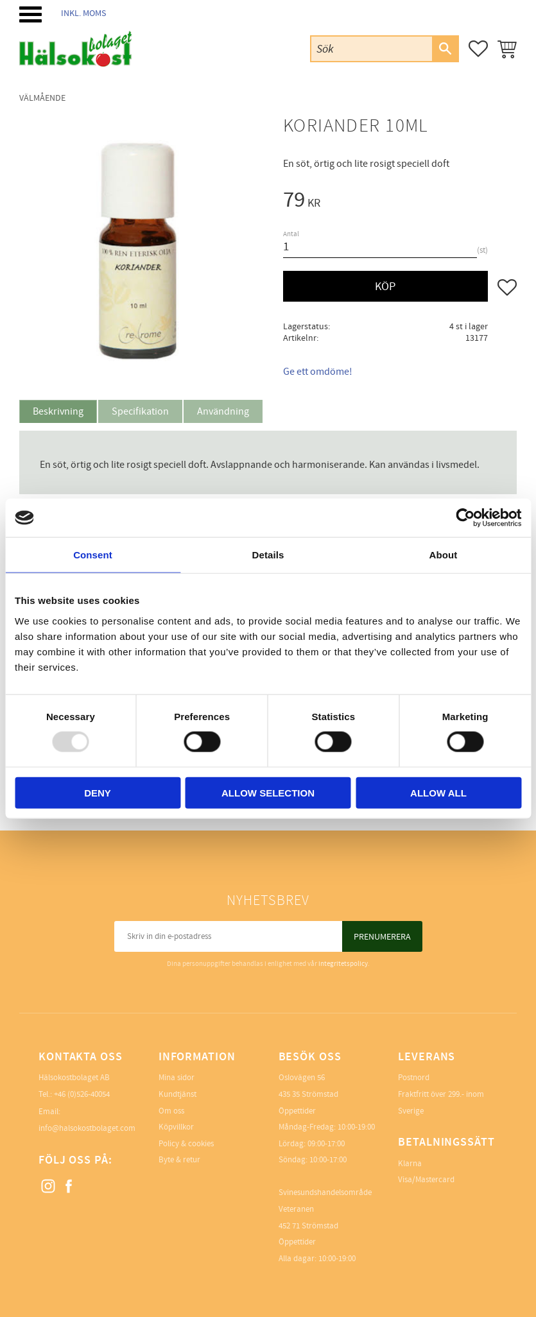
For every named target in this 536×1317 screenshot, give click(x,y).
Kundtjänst (177, 1094)
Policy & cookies (186, 1144)
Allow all (438, 792)
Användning (223, 411)
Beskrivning (58, 411)
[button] (30, 14)
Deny (97, 792)
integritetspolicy (343, 963)
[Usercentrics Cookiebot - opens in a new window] (465, 518)
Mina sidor (177, 1077)
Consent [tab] (92, 554)
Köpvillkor (176, 1127)
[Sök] (445, 49)
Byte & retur (179, 1160)
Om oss (171, 1111)
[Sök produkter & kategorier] (371, 48)
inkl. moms (83, 13)
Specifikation (140, 411)
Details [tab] (268, 554)
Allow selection (268, 792)
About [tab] (443, 554)
